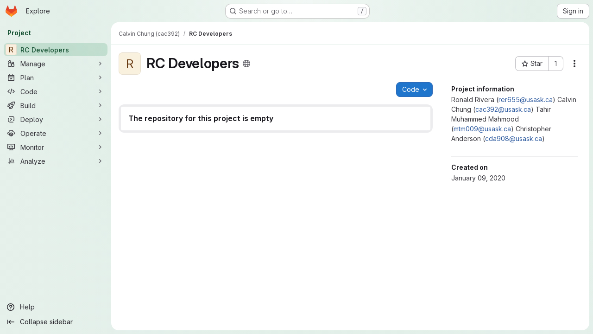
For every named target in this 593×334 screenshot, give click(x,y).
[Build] (55, 105)
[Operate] (55, 133)
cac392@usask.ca (503, 109)
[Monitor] (55, 147)
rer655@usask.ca (525, 99)
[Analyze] (55, 160)
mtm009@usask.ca (482, 129)
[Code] (55, 91)
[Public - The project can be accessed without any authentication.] (246, 63)
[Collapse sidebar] (55, 321)
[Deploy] (55, 119)
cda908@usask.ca (513, 138)
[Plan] (55, 77)
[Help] (55, 307)
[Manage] (55, 63)
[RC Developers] (55, 49)
